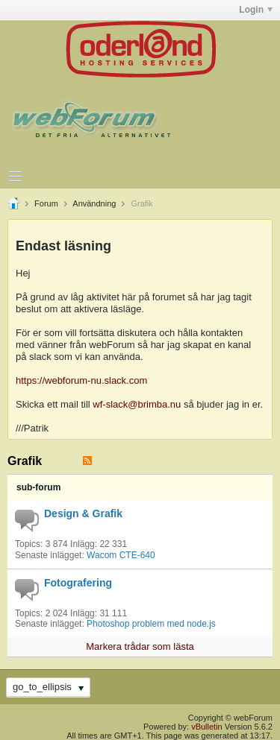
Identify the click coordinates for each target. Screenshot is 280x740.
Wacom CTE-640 (121, 555)
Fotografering (78, 583)
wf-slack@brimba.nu (137, 404)
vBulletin (207, 726)
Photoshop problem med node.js (151, 624)
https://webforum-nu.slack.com (81, 380)
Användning (94, 203)
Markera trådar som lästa (140, 646)
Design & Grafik (83, 513)
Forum (46, 203)
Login (256, 9)
